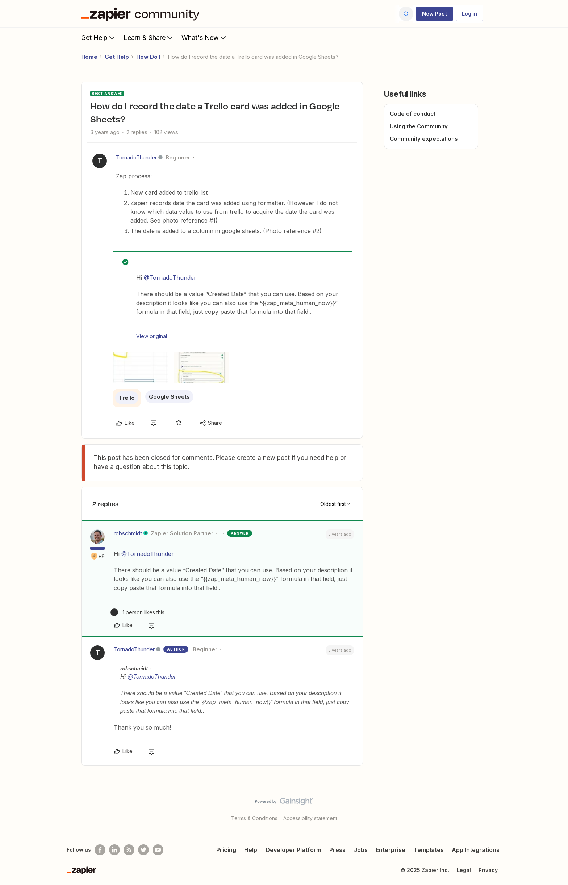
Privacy (488, 870)
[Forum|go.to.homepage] (142, 14)
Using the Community (419, 126)
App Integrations (476, 849)
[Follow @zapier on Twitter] (143, 849)
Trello (127, 397)
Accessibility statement (310, 818)
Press (337, 849)
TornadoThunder (136, 157)
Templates (429, 849)
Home (89, 56)
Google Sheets (169, 396)
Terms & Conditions (254, 818)
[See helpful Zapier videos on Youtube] (158, 849)
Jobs (361, 849)
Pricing (226, 849)
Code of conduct (412, 113)
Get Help (98, 37)
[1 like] (137, 612)
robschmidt (128, 533)
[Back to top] (553, 807)
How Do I (148, 56)
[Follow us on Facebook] (100, 849)
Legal (464, 870)
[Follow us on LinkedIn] (114, 849)
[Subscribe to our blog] (129, 849)
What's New (204, 37)
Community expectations (424, 138)
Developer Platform (293, 849)
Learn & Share (149, 37)
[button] (434, 14)
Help (250, 849)
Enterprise (390, 849)
